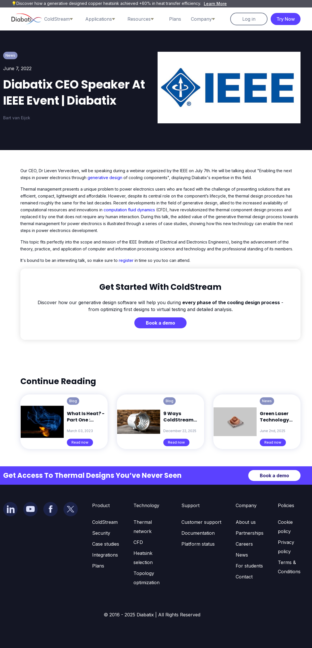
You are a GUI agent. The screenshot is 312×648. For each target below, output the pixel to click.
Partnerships (249, 533)
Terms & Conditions (289, 566)
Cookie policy (285, 526)
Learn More (215, 3)
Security (101, 533)
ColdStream (105, 522)
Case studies (105, 544)
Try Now (285, 19)
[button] (62, 19)
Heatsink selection (143, 557)
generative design (105, 177)
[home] (26, 19)
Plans (175, 19)
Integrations (105, 555)
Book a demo (160, 323)
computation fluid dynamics (129, 209)
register (127, 260)
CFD (138, 542)
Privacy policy (286, 546)
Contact (244, 577)
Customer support (201, 522)
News (242, 555)
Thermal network (142, 526)
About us (246, 522)
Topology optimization (146, 577)
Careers (244, 544)
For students (249, 566)
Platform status (198, 544)
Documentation (198, 533)
